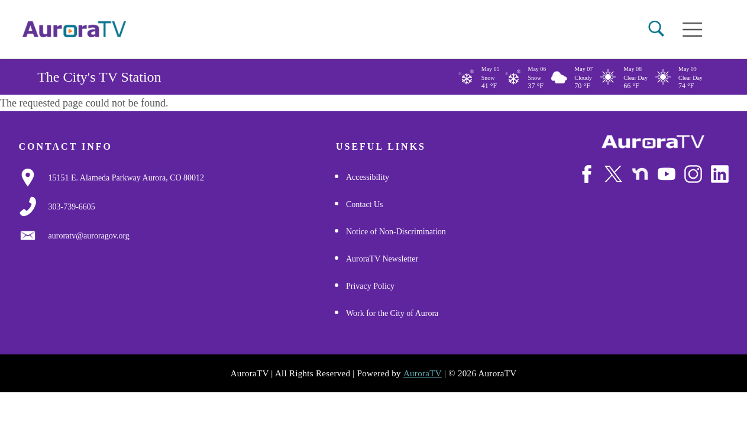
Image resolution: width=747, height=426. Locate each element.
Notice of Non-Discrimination (396, 232)
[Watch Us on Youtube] (666, 174)
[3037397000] (71, 207)
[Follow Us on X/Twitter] (613, 174)
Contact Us (364, 205)
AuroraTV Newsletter (382, 259)
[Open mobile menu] (692, 29)
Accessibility (367, 177)
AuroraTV (422, 374)
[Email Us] (89, 236)
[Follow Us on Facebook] (587, 174)
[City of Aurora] (653, 142)
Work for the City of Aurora (392, 313)
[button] (656, 29)
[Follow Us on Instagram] (693, 174)
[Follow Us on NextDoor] (640, 174)
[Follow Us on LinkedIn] (720, 174)
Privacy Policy (370, 286)
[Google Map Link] (126, 178)
